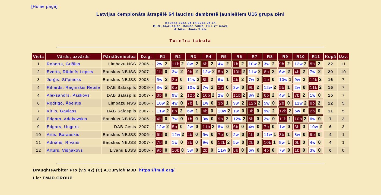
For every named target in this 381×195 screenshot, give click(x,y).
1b (159, 71)
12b (314, 79)
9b (281, 63)
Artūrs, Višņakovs (65, 150)
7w (313, 71)
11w (253, 71)
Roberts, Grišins (63, 63)
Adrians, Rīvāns (63, 142)
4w (221, 63)
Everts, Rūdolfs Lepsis (70, 71)
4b (297, 71)
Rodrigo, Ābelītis (64, 103)
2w (159, 63)
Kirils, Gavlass (62, 111)
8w (190, 63)
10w (253, 63)
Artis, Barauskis (63, 134)
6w (282, 71)
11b (176, 63)
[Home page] (44, 6)
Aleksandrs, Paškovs (68, 95)
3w (266, 63)
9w (297, 79)
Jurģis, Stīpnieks (64, 79)
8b (266, 71)
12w (298, 63)
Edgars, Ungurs (63, 126)
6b (205, 63)
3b (159, 95)
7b (236, 63)
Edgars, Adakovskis (67, 118)
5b (312, 63)
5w (159, 79)
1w (313, 95)
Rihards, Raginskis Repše (73, 87)
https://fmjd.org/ (157, 170)
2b (174, 79)
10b (237, 71)
